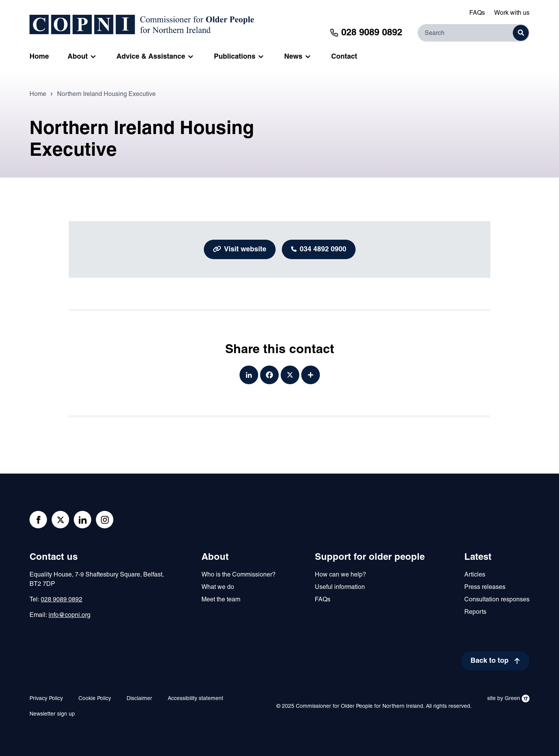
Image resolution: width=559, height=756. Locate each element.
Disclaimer (139, 698)
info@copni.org (69, 615)
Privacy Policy (46, 698)
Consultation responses (496, 600)
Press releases (484, 587)
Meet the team (220, 600)
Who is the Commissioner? (238, 575)
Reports (475, 612)
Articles (474, 575)
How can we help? (340, 575)
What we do (217, 587)
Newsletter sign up (52, 714)
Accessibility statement (195, 698)
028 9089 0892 (61, 600)
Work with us (511, 13)
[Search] (473, 33)
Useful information (340, 587)
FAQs (477, 13)
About (215, 557)
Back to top (489, 661)
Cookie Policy (94, 698)
